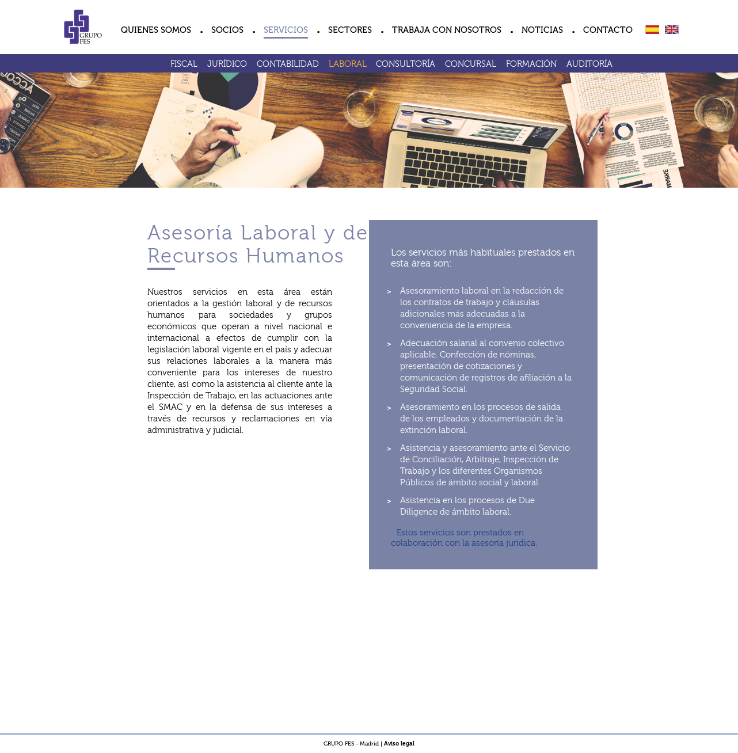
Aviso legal (399, 743)
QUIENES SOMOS (156, 30)
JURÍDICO (227, 64)
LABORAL (348, 64)
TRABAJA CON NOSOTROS (446, 30)
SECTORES (350, 30)
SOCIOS (227, 30)
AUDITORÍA (589, 64)
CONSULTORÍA (405, 64)
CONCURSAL (470, 64)
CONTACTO (608, 30)
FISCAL (183, 64)
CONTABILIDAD (288, 64)
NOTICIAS (542, 30)
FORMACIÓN (531, 64)
